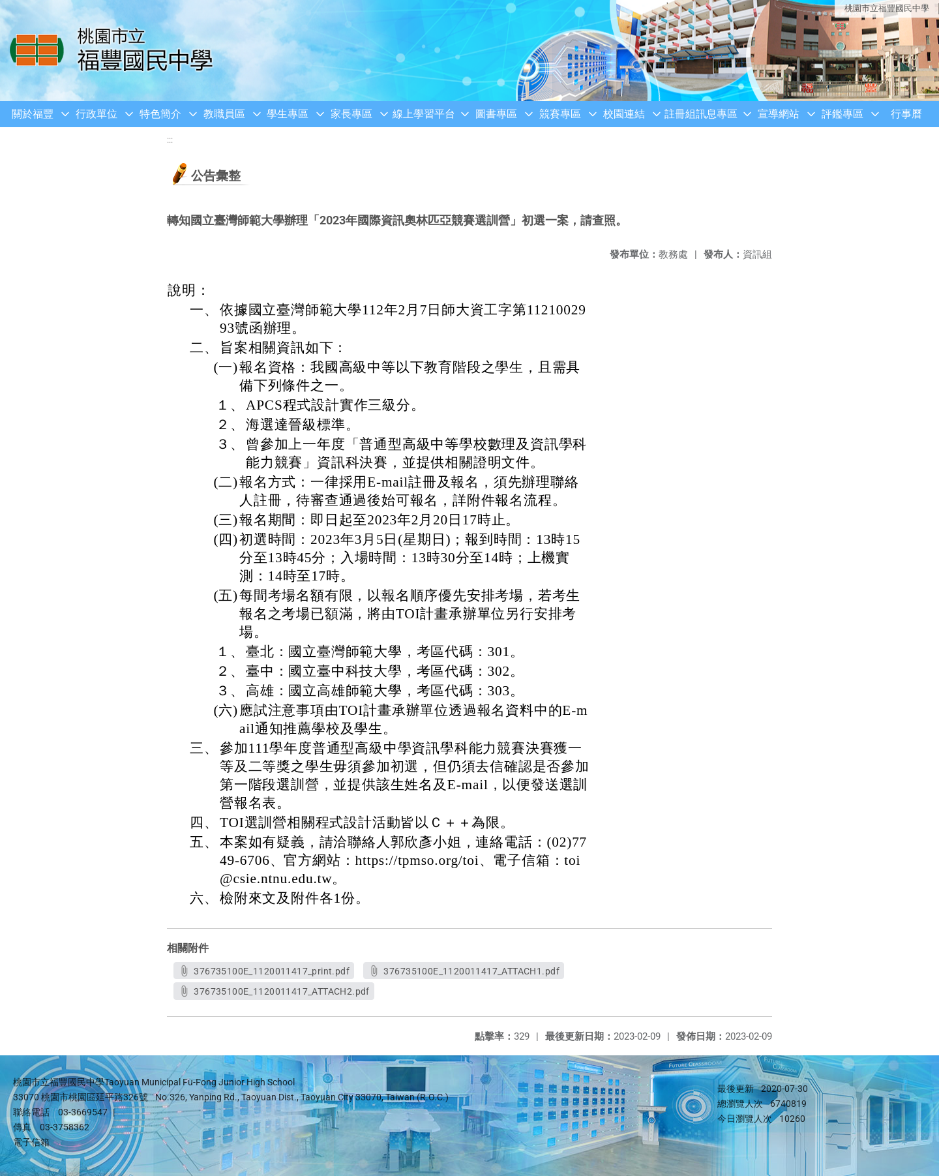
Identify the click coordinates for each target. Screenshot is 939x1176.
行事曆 (906, 114)
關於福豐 (32, 114)
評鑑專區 (842, 114)
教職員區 (224, 114)
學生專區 (287, 114)
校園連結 (624, 114)
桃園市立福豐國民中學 (886, 8)
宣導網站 (778, 114)
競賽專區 (560, 114)
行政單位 (96, 114)
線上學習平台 (424, 114)
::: (170, 140)
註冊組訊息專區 (701, 114)
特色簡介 (160, 114)
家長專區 (351, 114)
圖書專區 (496, 114)
